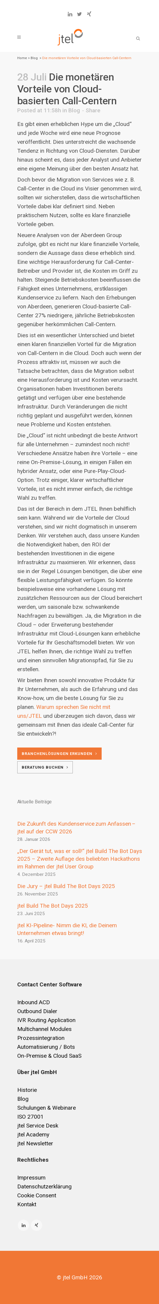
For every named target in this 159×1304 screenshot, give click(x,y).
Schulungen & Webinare (46, 1107)
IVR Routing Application (46, 1020)
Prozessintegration (40, 1038)
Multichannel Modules (44, 1029)
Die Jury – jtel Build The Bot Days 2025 (66, 886)
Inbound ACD (33, 1002)
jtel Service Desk (37, 1125)
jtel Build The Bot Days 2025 (52, 905)
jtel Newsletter (35, 1143)
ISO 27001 (30, 1116)
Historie (27, 1090)
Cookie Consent (36, 1195)
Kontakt (26, 1204)
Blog (34, 58)
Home (22, 58)
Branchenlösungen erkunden (59, 753)
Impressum (31, 1177)
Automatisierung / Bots (46, 1046)
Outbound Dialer (37, 1011)
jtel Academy (33, 1134)
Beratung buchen (45, 767)
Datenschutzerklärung (44, 1186)
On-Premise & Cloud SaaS (49, 1055)
